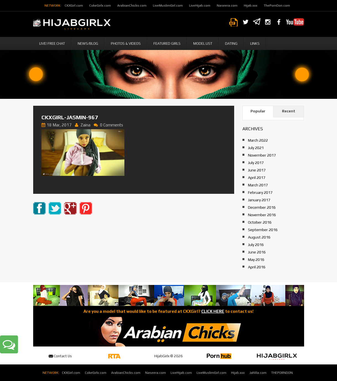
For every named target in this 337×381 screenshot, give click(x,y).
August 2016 (259, 237)
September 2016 (263, 229)
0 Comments (111, 125)
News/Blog (88, 43)
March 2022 (258, 140)
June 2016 (257, 252)
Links (255, 43)
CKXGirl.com (74, 5)
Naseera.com (227, 5)
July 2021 (256, 147)
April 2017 (256, 177)
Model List (202, 43)
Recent (288, 111)
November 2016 (262, 215)
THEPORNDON (282, 373)
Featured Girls (167, 43)
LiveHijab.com (199, 5)
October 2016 (259, 222)
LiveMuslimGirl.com (168, 5)
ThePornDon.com (277, 5)
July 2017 (256, 162)
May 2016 (256, 259)
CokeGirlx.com (100, 5)
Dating (231, 43)
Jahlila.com (258, 373)
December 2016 (262, 207)
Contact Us (60, 356)
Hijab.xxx (250, 5)
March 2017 (258, 185)
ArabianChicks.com (132, 5)
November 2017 (262, 155)
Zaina (85, 125)
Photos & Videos (126, 43)
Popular (257, 111)
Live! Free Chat (52, 43)
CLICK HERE (212, 311)
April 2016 (256, 267)
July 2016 (256, 244)
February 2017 (260, 192)
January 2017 (259, 200)
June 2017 (257, 170)
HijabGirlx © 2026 (168, 356)
